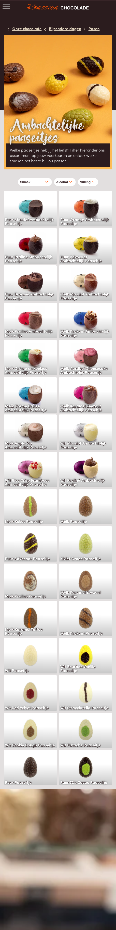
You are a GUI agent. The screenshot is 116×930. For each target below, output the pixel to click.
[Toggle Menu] (6, 6)
